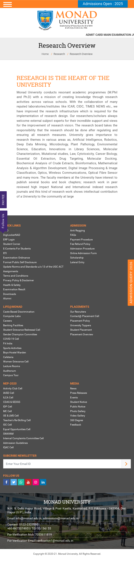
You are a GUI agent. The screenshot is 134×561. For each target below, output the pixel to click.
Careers (7, 320)
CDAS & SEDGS (11, 402)
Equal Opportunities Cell (16, 429)
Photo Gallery (77, 411)
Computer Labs (12, 316)
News (73, 388)
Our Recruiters (78, 311)
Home (45, 54)
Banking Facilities (13, 325)
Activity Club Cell (12, 388)
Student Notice (78, 402)
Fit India (7, 343)
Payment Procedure (81, 239)
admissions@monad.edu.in (61, 518)
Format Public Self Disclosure (20, 262)
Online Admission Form (83, 253)
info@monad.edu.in (29, 518)
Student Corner (11, 244)
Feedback (75, 424)
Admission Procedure (82, 248)
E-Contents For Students (17, 248)
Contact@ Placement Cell (84, 316)
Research (59, 54)
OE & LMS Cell (11, 415)
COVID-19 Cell (11, 338)
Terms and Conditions (15, 276)
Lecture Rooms (11, 366)
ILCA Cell (8, 397)
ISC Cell (7, 424)
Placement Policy (80, 320)
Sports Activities (12, 348)
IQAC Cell (8, 447)
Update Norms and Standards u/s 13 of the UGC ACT (33, 266)
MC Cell (7, 411)
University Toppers (80, 325)
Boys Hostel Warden (14, 352)
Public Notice (77, 406)
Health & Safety (12, 285)
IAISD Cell (8, 392)
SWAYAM (8, 433)
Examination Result (14, 289)
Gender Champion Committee (20, 334)
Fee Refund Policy (80, 244)
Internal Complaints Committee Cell (23, 438)
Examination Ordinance (16, 257)
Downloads (9, 294)
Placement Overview (81, 334)
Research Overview (81, 54)
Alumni (7, 298)
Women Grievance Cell (16, 361)
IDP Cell (7, 406)
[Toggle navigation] (67, 4)
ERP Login (9, 239)
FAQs (73, 234)
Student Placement (81, 329)
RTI (5, 253)
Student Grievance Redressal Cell (21, 329)
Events (74, 397)
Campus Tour (10, 375)
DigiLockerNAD (11, 234)
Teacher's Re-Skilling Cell (17, 420)
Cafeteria (8, 357)
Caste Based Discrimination (18, 311)
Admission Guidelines (15, 443)
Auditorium (9, 370)
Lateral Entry (77, 262)
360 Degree (76, 420)
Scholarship (77, 257)
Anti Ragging (77, 230)
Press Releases (78, 392)
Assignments (10, 271)
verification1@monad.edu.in (54, 540)
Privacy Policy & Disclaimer (18, 280)
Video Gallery (77, 415)
